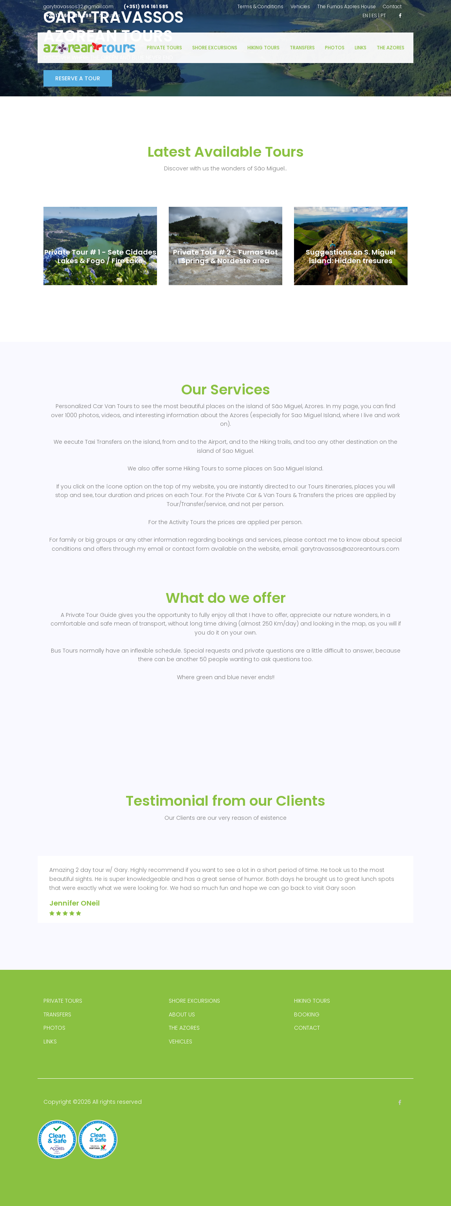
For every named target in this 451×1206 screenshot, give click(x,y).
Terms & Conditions (260, 6)
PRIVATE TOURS (62, 1001)
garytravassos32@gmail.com (78, 6)
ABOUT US (182, 1014)
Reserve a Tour (77, 78)
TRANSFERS (57, 1014)
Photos (335, 47)
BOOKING (306, 1014)
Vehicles (300, 6)
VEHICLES (180, 1041)
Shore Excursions (214, 47)
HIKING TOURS (312, 1001)
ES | (375, 15)
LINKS (50, 1041)
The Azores (390, 47)
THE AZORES (184, 1028)
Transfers (302, 47)
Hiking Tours (263, 47)
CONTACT (307, 1028)
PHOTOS (54, 1028)
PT (383, 15)
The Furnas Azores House (346, 6)
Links (360, 47)
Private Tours (164, 47)
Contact (392, 6)
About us (109, 15)
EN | (366, 15)
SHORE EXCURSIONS (194, 1001)
